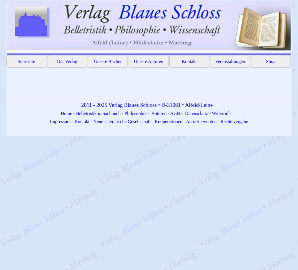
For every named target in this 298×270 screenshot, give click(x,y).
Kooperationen (168, 121)
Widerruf (220, 113)
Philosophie (136, 113)
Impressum (61, 121)
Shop (271, 61)
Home (67, 113)
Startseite (26, 61)
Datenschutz (196, 113)
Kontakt (189, 61)
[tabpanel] (149, 118)
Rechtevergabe (234, 121)
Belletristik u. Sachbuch (98, 113)
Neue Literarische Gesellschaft (122, 121)
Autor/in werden (201, 121)
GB (177, 113)
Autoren (158, 113)
